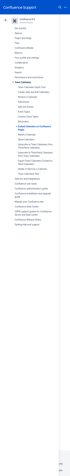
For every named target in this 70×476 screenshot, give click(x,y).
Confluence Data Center (27, 206)
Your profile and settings (27, 57)
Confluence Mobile (24, 48)
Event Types (24, 111)
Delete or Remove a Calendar (32, 169)
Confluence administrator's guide (31, 188)
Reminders (23, 121)
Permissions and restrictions (29, 77)
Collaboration (21, 62)
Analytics (19, 67)
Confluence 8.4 (27, 19)
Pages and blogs (23, 38)
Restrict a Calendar (27, 97)
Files (17, 43)
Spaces (18, 33)
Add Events (23, 102)
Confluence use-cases (26, 183)
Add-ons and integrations (27, 178)
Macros (18, 53)
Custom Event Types (28, 116)
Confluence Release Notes (28, 219)
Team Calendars (23, 82)
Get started (20, 28)
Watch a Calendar (27, 134)
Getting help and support (27, 224)
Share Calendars (26, 139)
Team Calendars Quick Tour (32, 87)
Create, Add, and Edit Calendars (33, 92)
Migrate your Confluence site (29, 201)
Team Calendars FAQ (28, 174)
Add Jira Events (25, 107)
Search (59, 7)
